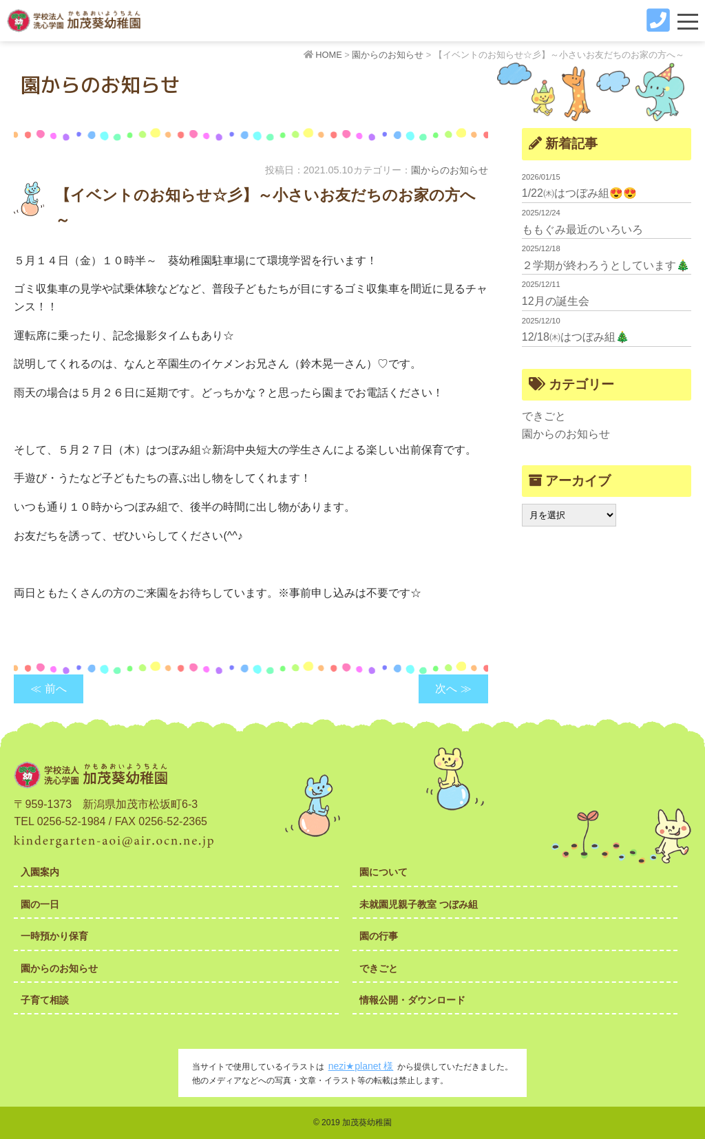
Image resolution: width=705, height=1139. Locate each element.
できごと (544, 416)
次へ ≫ (453, 688)
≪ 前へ (48, 688)
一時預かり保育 (54, 935)
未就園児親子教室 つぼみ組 (418, 904)
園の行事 (378, 935)
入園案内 (40, 871)
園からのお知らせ (449, 169)
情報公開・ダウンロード (412, 999)
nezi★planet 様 (361, 1066)
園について (383, 871)
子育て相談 (45, 999)
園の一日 (40, 904)
